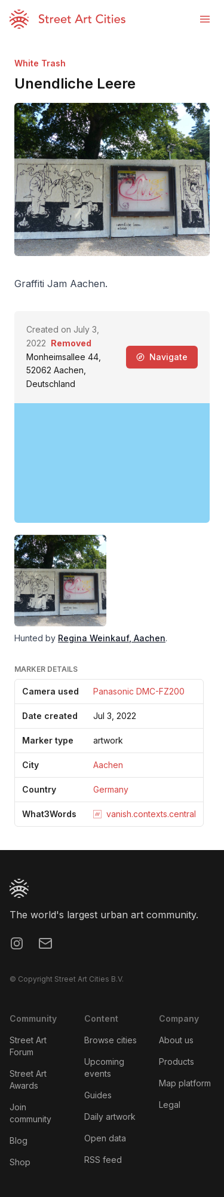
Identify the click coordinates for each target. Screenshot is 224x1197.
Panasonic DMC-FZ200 (139, 691)
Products (176, 1061)
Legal (169, 1104)
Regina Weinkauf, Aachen (111, 638)
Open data (105, 1138)
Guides (98, 1095)
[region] (112, 463)
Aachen (108, 765)
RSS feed (103, 1160)
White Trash (40, 63)
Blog (18, 1140)
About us (176, 1040)
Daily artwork (110, 1116)
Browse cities (110, 1040)
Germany (110, 789)
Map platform (185, 1083)
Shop (20, 1162)
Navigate (162, 357)
